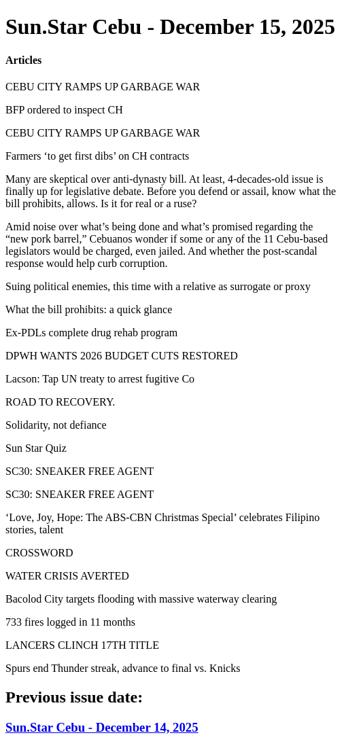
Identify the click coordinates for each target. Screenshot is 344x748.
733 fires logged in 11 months (70, 622)
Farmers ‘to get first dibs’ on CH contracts (97, 156)
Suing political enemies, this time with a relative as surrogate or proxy (158, 286)
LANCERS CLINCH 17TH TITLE (82, 645)
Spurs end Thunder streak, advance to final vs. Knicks (122, 668)
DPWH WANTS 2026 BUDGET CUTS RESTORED (121, 355)
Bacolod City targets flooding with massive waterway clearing (141, 599)
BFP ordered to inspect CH (64, 109)
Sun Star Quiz (36, 448)
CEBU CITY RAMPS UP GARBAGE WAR (102, 86)
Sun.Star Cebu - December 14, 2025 (102, 727)
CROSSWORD (39, 552)
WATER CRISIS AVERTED (67, 576)
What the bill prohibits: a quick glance (88, 309)
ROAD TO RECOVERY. (60, 402)
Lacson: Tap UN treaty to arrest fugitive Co (99, 379)
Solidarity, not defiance (56, 425)
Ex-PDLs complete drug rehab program (91, 332)
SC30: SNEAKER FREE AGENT (79, 471)
